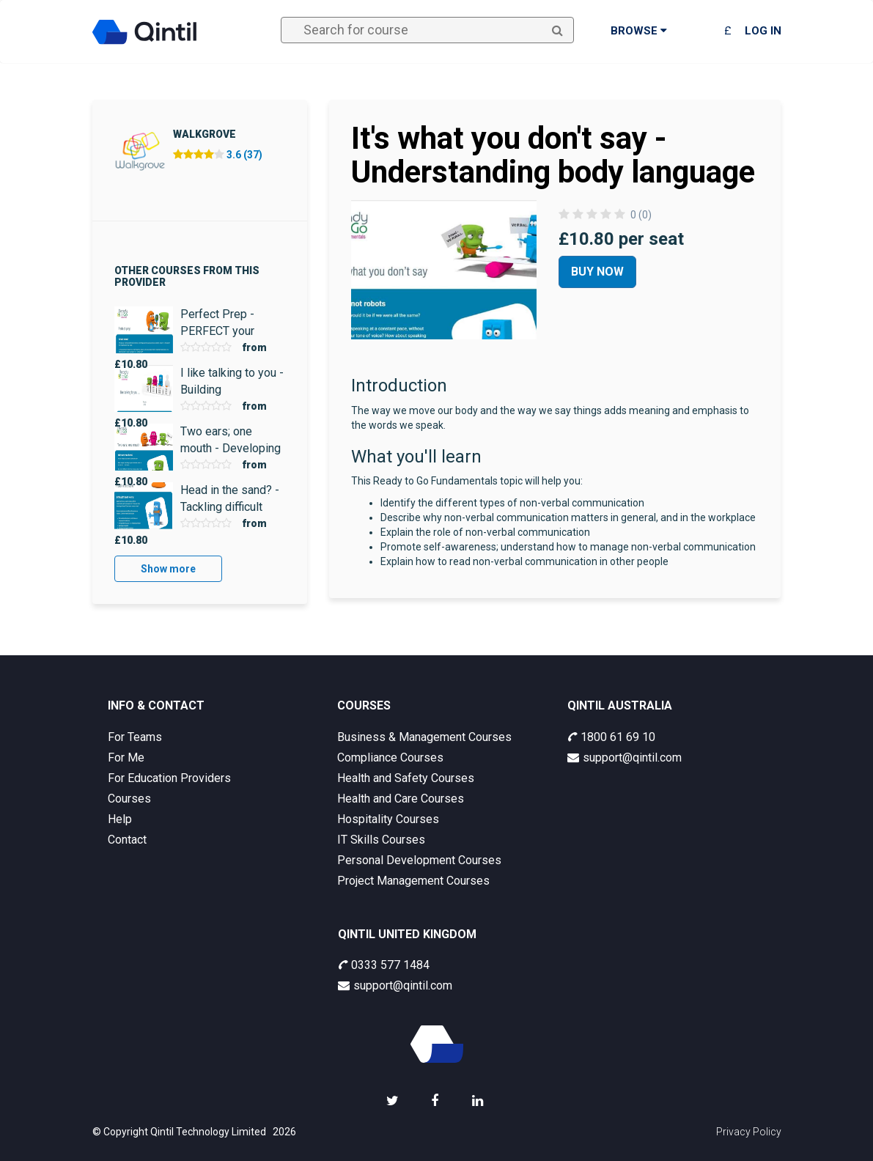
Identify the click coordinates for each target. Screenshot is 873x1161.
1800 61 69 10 (611, 737)
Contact (127, 840)
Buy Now (597, 272)
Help (120, 819)
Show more (168, 569)
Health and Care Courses (400, 799)
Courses (129, 799)
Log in (763, 30)
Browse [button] (639, 30)
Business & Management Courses (424, 737)
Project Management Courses (413, 881)
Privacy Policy (748, 1132)
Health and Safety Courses (405, 778)
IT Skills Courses (381, 840)
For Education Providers (169, 778)
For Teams (135, 737)
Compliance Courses (390, 757)
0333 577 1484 (384, 965)
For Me (126, 757)
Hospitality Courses (388, 819)
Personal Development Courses (419, 860)
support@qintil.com (624, 757)
